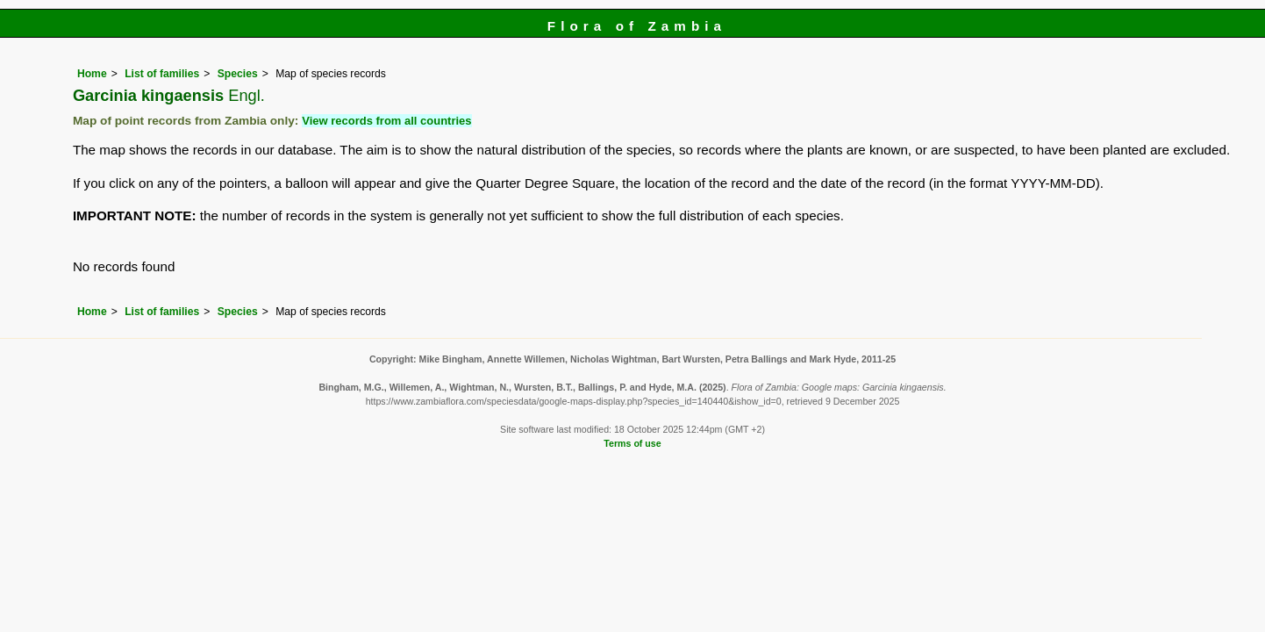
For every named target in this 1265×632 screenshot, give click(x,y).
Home (92, 74)
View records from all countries (386, 120)
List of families (162, 74)
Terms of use (632, 443)
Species (238, 74)
